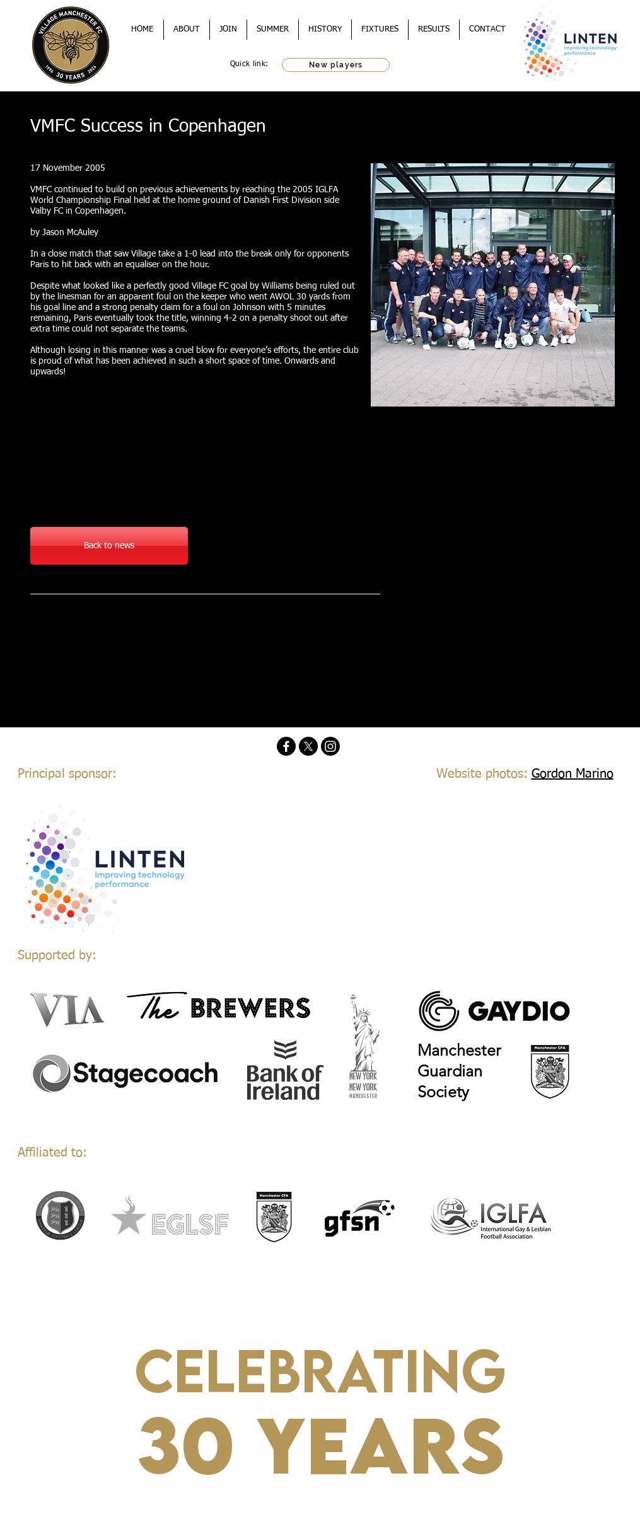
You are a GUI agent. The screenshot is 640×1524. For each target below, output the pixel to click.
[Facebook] (286, 746)
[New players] (336, 65)
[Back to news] (109, 546)
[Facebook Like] (109, 625)
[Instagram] (330, 746)
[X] (308, 746)
